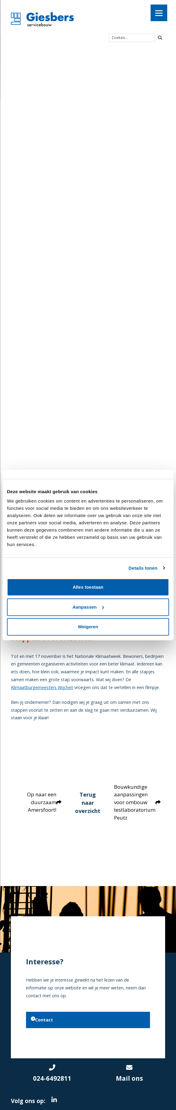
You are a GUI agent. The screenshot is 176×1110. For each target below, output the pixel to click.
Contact (42, 1019)
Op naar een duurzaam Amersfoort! (42, 802)
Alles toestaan (88, 587)
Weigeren (88, 626)
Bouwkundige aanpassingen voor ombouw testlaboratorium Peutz (138, 802)
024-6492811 (52, 1072)
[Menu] (159, 13)
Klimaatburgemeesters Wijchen (42, 687)
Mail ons (129, 1072)
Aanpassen (88, 607)
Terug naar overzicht (88, 802)
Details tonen (143, 568)
